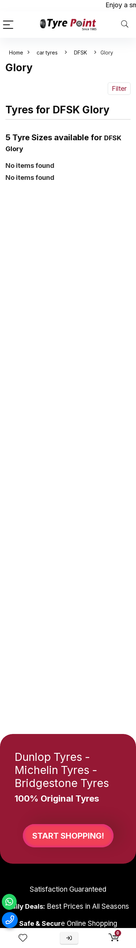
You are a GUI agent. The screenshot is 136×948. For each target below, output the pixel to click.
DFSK (80, 52)
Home (16, 52)
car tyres (47, 52)
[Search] (124, 24)
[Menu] (8, 24)
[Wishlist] (22, 938)
